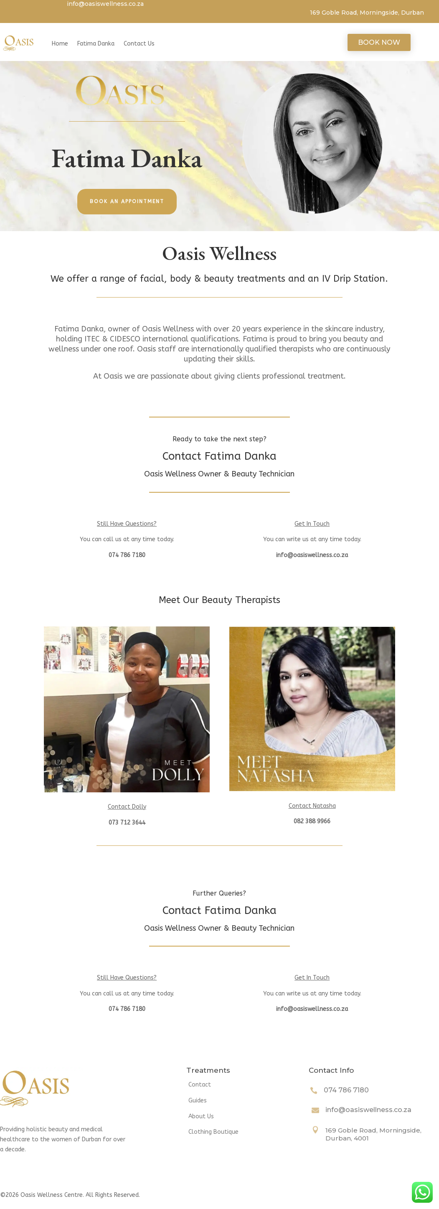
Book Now (379, 42)
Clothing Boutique (213, 1131)
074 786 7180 (346, 1090)
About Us (201, 1116)
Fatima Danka (95, 43)
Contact (199, 1084)
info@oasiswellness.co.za (368, 1110)
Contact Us (139, 43)
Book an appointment (127, 201)
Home (60, 43)
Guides (197, 1100)
